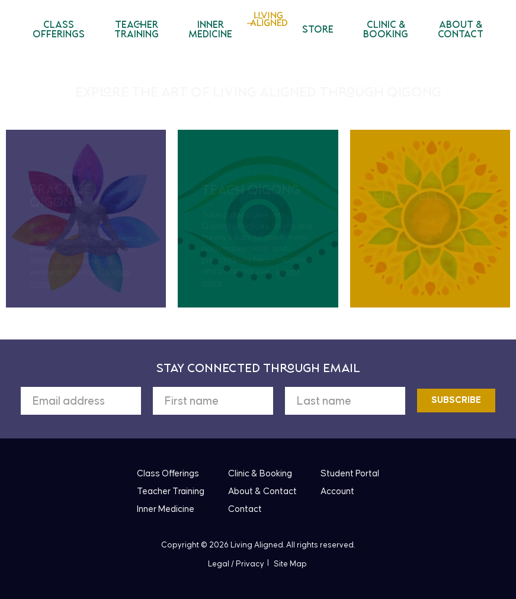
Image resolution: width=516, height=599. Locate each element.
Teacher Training (136, 30)
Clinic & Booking (385, 30)
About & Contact (460, 30)
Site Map (290, 564)
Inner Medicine (210, 30)
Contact (245, 509)
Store (318, 30)
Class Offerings (59, 30)
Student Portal (350, 473)
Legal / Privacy (236, 564)
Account (337, 491)
